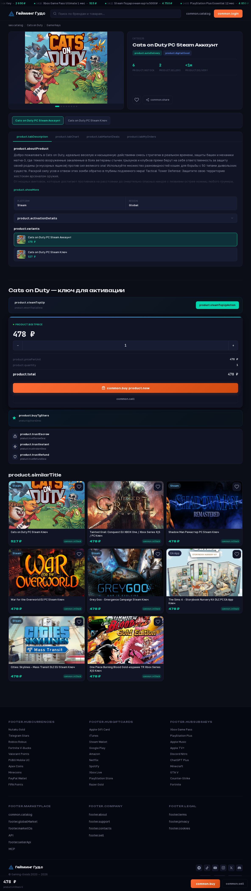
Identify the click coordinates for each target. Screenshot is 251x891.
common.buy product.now (125, 388)
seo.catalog (15, 25)
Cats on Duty (35, 25)
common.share (157, 100)
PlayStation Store (101, 778)
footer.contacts (100, 828)
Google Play (97, 748)
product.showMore (26, 189)
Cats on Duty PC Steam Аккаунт (37, 120)
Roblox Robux (17, 741)
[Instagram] (223, 868)
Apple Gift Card (99, 729)
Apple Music (178, 741)
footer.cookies (179, 828)
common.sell (125, 398)
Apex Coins (15, 766)
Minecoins (15, 772)
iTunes (93, 735)
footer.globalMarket (23, 821)
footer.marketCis (20, 828)
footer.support (99, 821)
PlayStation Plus (181, 735)
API (11, 835)
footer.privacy (179, 821)
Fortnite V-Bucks (19, 748)
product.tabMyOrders (141, 136)
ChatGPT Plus (179, 760)
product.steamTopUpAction (217, 305)
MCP (11, 849)
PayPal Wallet (17, 778)
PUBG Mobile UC (19, 760)
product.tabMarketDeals (103, 136)
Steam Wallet (98, 741)
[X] (231, 868)
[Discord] (239, 868)
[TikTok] (207, 868)
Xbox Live (95, 772)
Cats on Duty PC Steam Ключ (87, 120)
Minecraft (176, 766)
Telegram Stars (18, 735)
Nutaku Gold (16, 729)
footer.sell (96, 835)
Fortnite (175, 784)
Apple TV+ (177, 748)
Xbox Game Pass (181, 729)
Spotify (94, 766)
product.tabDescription (32, 136)
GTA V (174, 772)
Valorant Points (18, 754)
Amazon (94, 754)
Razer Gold (96, 784)
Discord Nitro (178, 754)
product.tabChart (67, 136)
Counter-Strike (180, 778)
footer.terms (178, 814)
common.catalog (198, 13)
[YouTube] (215, 868)
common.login (228, 13)
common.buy (205, 883)
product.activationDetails (125, 218)
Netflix (93, 760)
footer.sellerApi (19, 842)
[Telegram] (199, 868)
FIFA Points (15, 784)
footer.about (98, 814)
